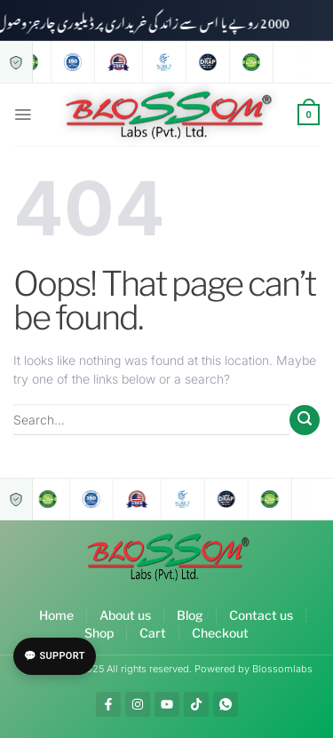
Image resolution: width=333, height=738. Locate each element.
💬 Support (54, 656)
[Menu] (22, 114)
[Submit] (304, 420)
